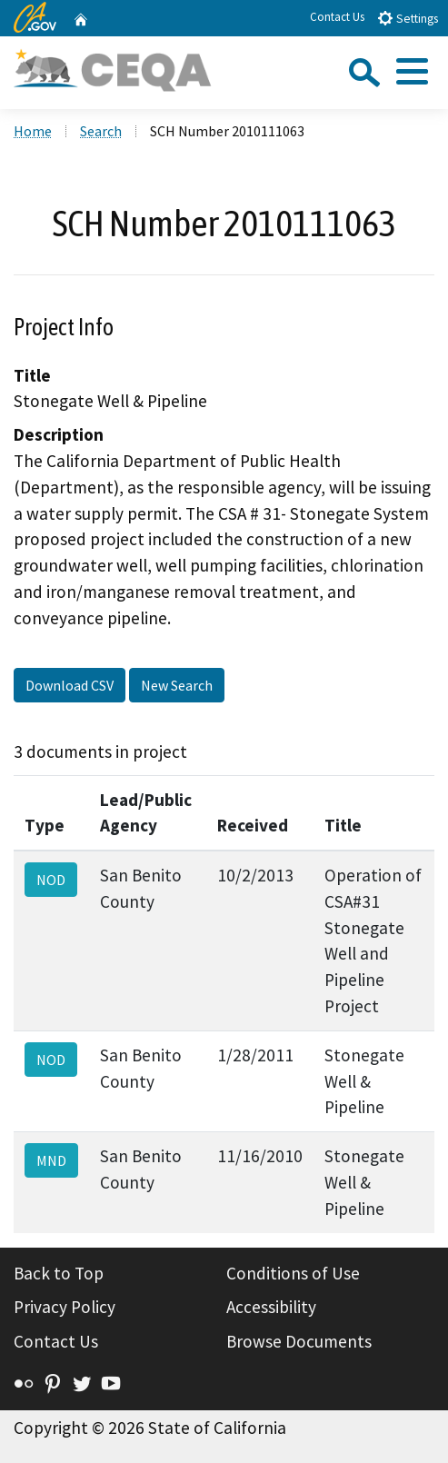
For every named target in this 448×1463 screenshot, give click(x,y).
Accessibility (271, 1307)
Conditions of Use (293, 1273)
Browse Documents (299, 1341)
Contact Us (337, 17)
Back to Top (59, 1273)
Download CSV (69, 685)
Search (101, 131)
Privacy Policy (64, 1307)
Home (33, 131)
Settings (407, 17)
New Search (177, 685)
